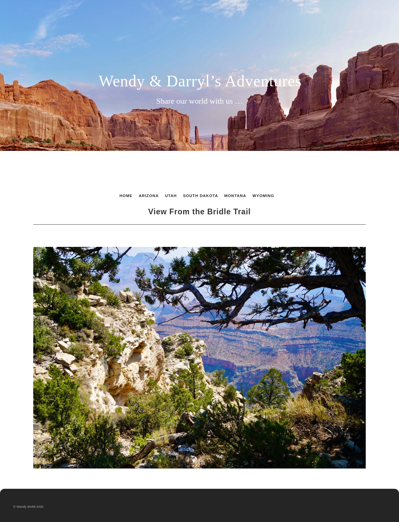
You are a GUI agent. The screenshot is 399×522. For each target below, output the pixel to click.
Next (315, 235)
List (198, 235)
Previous (84, 235)
